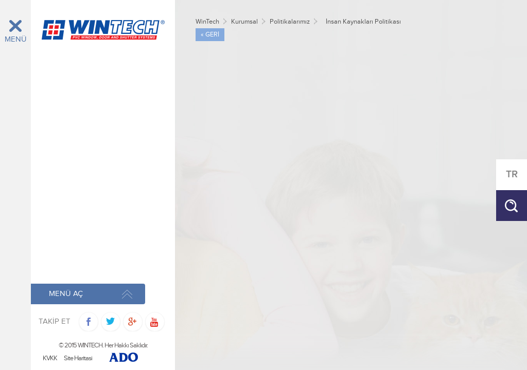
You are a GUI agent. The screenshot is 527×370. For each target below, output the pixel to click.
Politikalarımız (290, 22)
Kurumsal (244, 22)
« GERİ (210, 35)
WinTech (207, 22)
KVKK (50, 358)
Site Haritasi (78, 358)
